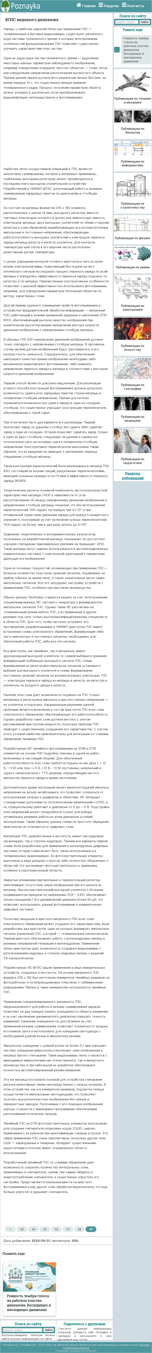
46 (56, 1229)
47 (68, 1229)
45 (45, 1229)
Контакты (135, 6)
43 (22, 1229)
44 (33, 1229)
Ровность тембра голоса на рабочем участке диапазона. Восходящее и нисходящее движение (136, 49)
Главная (89, 6)
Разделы (111, 6)
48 (79, 1229)
